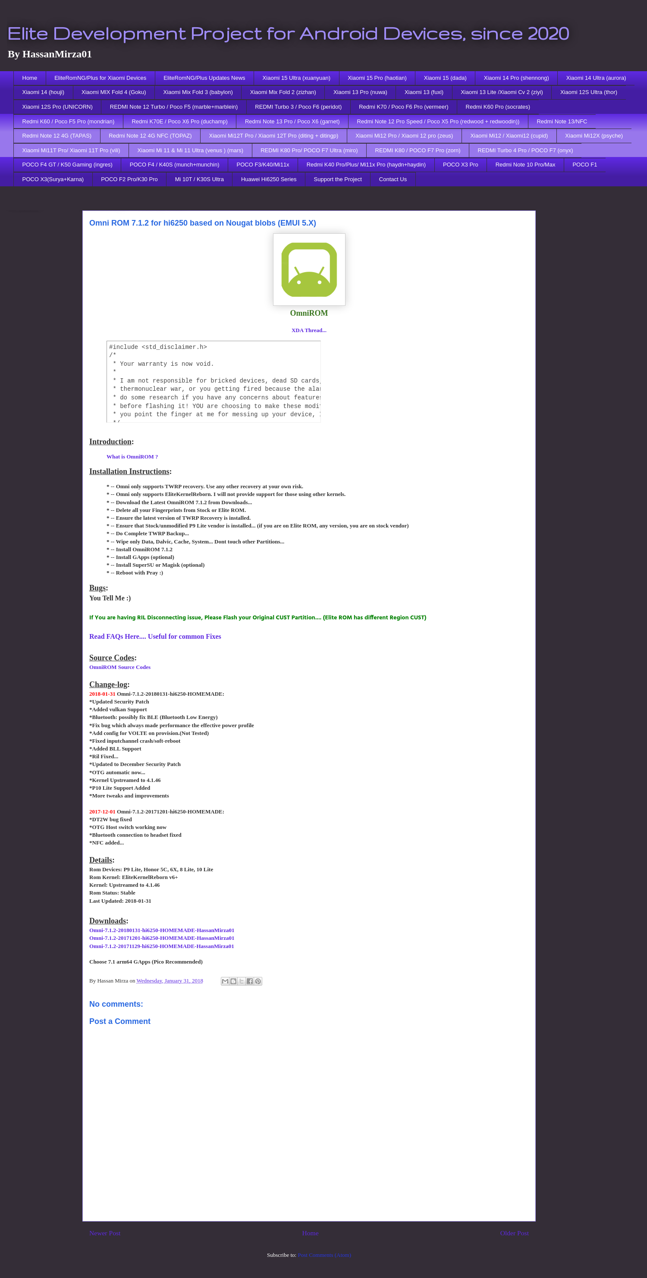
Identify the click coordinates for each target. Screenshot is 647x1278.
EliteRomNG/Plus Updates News (204, 78)
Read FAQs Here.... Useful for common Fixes (155, 636)
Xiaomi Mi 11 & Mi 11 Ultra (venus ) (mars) (191, 150)
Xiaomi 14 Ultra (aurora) (596, 78)
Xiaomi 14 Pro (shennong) (516, 78)
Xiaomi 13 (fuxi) (424, 92)
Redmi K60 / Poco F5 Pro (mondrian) (68, 121)
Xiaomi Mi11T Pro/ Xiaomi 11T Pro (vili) (71, 150)
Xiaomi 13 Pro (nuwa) (360, 92)
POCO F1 (584, 164)
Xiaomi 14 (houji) (43, 92)
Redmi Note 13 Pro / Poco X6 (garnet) (292, 121)
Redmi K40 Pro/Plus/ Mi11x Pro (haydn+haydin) (366, 164)
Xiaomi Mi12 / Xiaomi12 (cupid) (509, 135)
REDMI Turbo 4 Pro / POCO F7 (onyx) (525, 150)
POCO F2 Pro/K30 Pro (129, 179)
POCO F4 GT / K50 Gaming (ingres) (67, 164)
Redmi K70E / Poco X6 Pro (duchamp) (180, 121)
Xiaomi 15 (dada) (445, 78)
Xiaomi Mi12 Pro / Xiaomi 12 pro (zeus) (404, 135)
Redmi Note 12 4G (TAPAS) (57, 135)
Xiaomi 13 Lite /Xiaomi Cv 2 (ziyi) (502, 92)
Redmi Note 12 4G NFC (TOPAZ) (150, 135)
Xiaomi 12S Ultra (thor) (588, 92)
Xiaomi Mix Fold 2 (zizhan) (283, 92)
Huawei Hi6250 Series (269, 179)
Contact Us (393, 179)
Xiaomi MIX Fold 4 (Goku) (114, 92)
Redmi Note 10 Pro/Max (526, 164)
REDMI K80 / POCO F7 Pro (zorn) (418, 150)
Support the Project (338, 179)
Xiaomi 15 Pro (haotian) (377, 78)
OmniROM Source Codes (120, 667)
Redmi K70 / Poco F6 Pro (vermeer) (403, 107)
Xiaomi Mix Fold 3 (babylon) (198, 92)
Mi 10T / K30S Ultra (199, 179)
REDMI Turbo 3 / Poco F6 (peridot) (298, 107)
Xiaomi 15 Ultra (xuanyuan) (297, 78)
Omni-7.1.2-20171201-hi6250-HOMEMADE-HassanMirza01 (162, 938)
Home (30, 78)
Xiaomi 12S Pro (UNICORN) (57, 107)
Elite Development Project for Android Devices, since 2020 (288, 32)
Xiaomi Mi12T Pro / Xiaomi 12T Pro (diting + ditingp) (274, 135)
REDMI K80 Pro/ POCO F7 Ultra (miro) (309, 150)
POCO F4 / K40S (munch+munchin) (175, 164)
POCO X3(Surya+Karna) (53, 179)
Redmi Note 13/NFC (562, 121)
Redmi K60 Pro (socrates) (498, 107)
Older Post (514, 1233)
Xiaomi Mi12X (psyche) (594, 135)
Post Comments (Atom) (324, 1255)
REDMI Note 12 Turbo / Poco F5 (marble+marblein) (174, 107)
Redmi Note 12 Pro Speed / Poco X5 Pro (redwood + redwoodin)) (438, 121)
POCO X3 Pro (460, 164)
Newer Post (104, 1233)
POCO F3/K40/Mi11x (263, 164)
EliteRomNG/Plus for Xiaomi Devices (100, 78)
